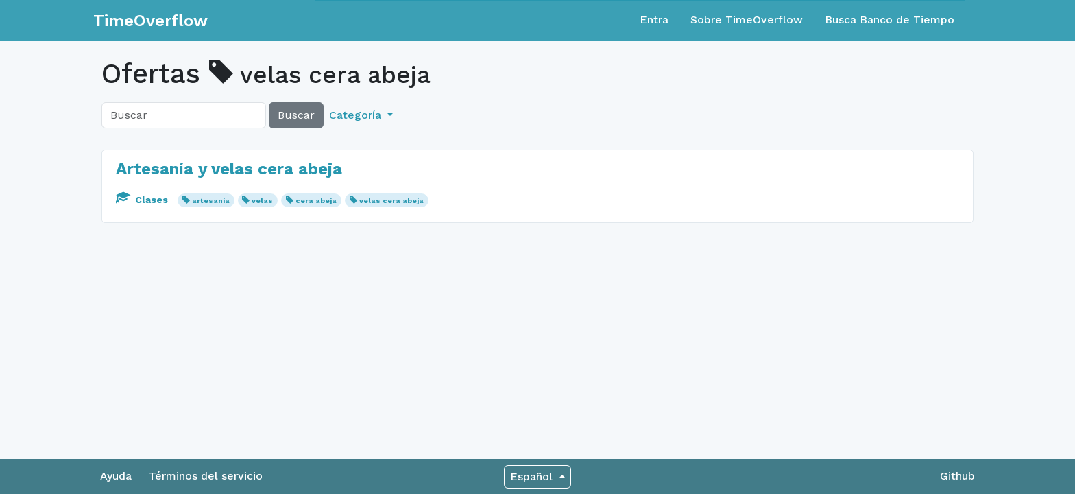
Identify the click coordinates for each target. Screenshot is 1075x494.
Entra (654, 19)
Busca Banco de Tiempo (889, 19)
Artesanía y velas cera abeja (229, 168)
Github (957, 475)
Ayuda (116, 475)
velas (262, 200)
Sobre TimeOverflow (746, 19)
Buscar (296, 114)
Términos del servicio (206, 475)
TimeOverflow (150, 20)
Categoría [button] (357, 114)
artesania (211, 200)
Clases (143, 199)
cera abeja (316, 200)
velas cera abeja (391, 200)
